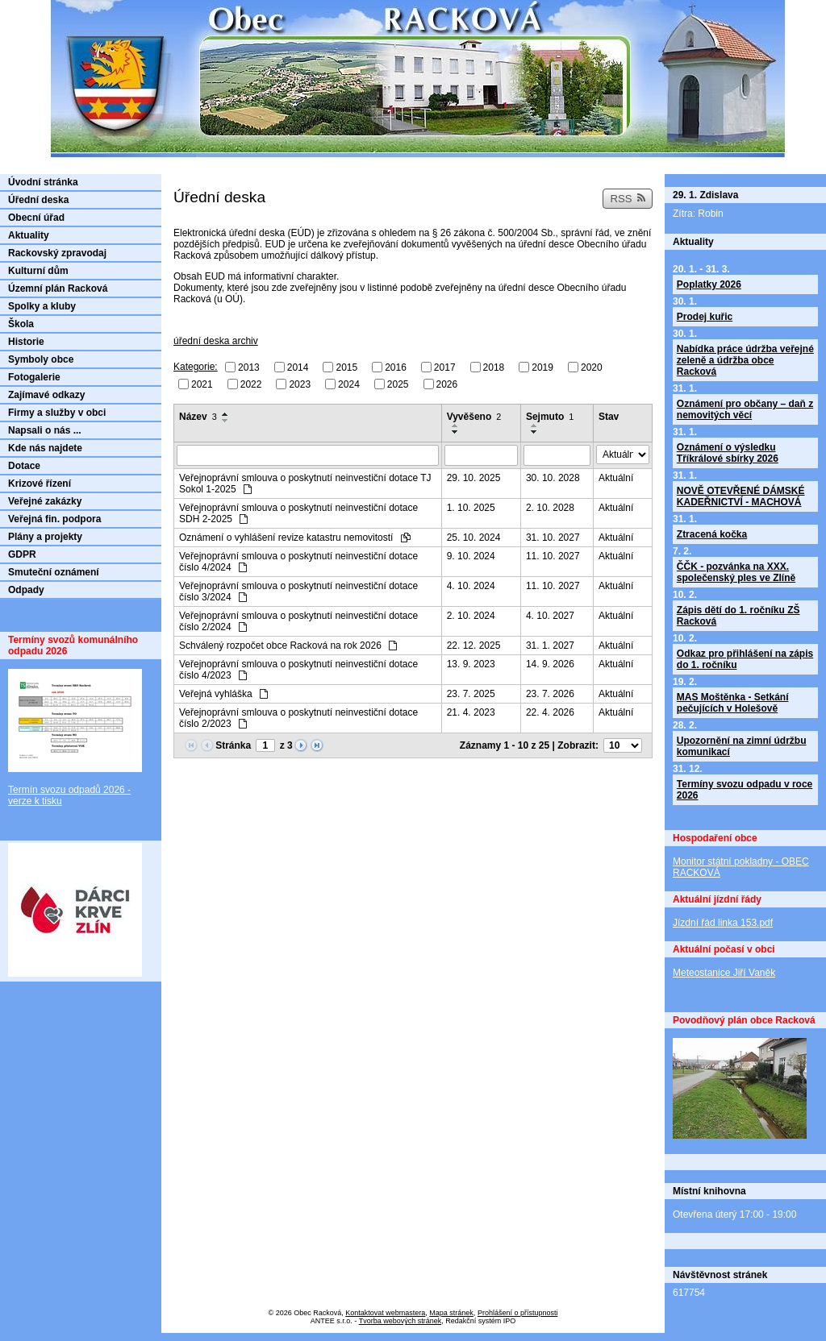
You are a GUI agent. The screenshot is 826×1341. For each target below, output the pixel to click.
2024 (349, 383)
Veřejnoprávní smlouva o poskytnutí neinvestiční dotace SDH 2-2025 (298, 513)
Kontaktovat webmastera (385, 1313)
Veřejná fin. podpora (54, 519)
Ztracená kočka (712, 534)
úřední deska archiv (215, 341)
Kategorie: (195, 366)
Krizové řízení (39, 483)
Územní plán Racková (57, 288)
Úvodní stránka (43, 182)
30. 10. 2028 (553, 478)
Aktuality (28, 235)
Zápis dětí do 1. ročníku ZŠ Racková (738, 615)
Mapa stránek (451, 1313)
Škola (21, 324)
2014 (298, 367)
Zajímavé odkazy (46, 395)
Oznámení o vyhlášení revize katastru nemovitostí (295, 537)
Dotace (24, 465)
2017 (445, 367)
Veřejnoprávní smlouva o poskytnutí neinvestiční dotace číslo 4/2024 (298, 561)
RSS (627, 199)
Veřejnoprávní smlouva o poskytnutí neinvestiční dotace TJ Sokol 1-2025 (305, 483)
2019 (542, 367)
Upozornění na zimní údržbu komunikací (742, 746)
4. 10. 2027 (550, 615)
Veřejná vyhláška (223, 694)
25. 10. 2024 (474, 537)
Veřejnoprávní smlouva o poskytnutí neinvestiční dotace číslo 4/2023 (298, 669)
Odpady (26, 590)
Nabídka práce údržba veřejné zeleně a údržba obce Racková (745, 360)
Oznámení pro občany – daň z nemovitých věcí (745, 409)
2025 (398, 383)
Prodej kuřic (704, 316)
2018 (494, 367)
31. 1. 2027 (550, 645)
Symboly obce (40, 359)
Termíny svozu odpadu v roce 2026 (744, 789)
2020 (592, 367)
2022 (251, 383)
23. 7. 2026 (550, 694)
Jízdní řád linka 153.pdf (723, 922)
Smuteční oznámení (53, 572)
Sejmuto (550, 416)
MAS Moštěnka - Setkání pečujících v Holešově (733, 702)
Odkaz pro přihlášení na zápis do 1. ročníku (745, 659)
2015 (346, 367)
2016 (396, 367)
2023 (300, 383)
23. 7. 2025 (471, 694)
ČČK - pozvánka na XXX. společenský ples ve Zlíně (736, 572)
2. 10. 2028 (550, 507)
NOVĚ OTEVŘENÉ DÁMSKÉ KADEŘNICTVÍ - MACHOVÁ (741, 496)
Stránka (233, 745)
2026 (447, 383)
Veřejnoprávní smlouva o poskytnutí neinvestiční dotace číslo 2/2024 (298, 621)
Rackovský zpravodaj (57, 253)
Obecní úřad (36, 217)
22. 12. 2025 (474, 645)
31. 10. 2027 (553, 537)
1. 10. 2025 (471, 507)
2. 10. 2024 (471, 615)
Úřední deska (38, 200)
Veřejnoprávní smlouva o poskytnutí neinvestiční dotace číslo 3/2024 (298, 591)
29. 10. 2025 (474, 478)
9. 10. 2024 (471, 556)
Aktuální (616, 478)
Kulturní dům (38, 270)
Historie (26, 341)
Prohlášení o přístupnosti (518, 1313)
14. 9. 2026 (550, 664)
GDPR (22, 554)
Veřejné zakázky (44, 501)
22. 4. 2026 (550, 712)
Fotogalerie (34, 377)
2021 (202, 383)
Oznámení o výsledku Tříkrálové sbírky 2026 (727, 453)
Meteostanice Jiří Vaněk (724, 972)
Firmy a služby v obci (57, 412)
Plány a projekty (45, 536)
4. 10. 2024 (471, 586)
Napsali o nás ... (44, 430)
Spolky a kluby (42, 306)
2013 (249, 367)
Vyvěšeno (474, 416)
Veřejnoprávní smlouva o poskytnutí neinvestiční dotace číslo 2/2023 (298, 718)
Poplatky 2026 (709, 284)
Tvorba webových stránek (400, 1321)
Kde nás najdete (45, 448)
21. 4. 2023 (471, 712)
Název (198, 416)
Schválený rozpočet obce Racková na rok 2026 (288, 645)
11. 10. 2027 (553, 556)
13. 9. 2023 (471, 664)
